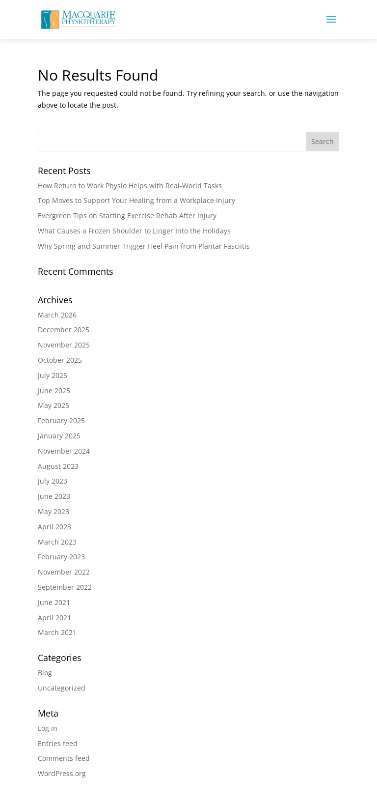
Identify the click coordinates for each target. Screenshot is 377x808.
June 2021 (54, 602)
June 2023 (54, 496)
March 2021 (57, 632)
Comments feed (64, 758)
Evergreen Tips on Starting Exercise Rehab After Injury (127, 215)
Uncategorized (61, 688)
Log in (47, 728)
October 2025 (60, 360)
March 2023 (57, 542)
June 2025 (54, 390)
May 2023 (53, 511)
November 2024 (64, 451)
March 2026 (57, 314)
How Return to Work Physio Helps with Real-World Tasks (130, 185)
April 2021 (54, 617)
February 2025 (61, 420)
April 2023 (54, 526)
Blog (45, 672)
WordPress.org (62, 773)
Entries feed (58, 743)
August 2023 (58, 466)
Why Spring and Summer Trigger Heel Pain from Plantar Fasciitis (144, 246)
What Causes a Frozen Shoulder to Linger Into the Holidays (134, 230)
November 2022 (64, 572)
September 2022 (65, 587)
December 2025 (63, 329)
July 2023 (52, 481)
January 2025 (59, 435)
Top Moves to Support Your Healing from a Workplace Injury (136, 200)
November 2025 (64, 344)
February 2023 (61, 556)
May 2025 (53, 405)
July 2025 (52, 375)
